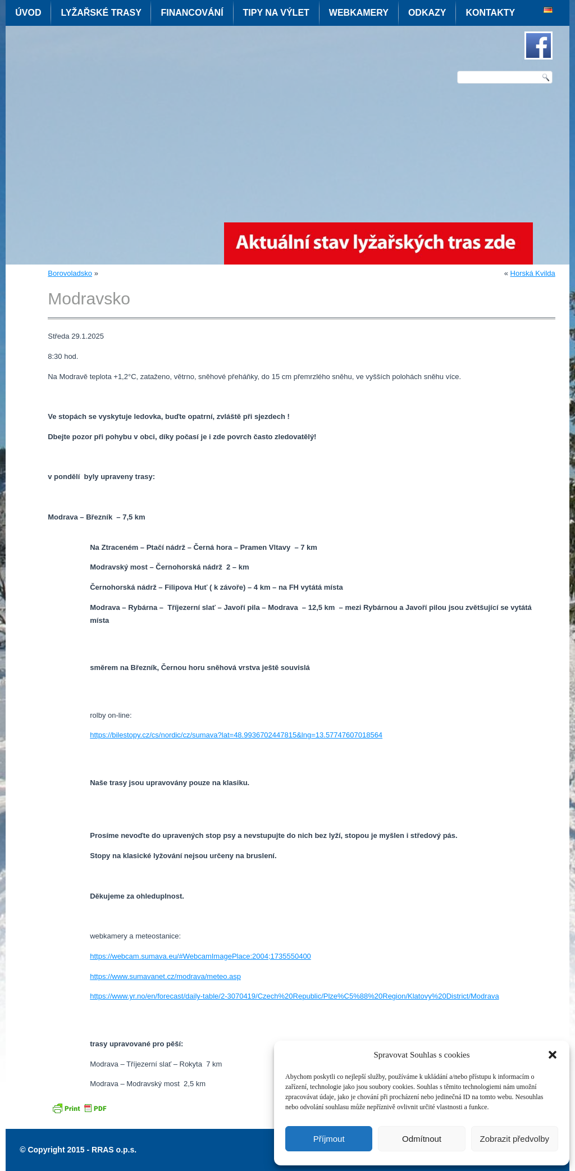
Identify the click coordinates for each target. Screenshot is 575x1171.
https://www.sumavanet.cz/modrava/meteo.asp (165, 976)
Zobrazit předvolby (514, 1138)
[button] (552, 1054)
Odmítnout (421, 1138)
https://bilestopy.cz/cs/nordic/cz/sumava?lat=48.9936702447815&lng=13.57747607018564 (236, 735)
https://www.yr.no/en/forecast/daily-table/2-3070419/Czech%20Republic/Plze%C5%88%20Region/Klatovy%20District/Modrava (294, 996)
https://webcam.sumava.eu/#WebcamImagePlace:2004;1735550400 (200, 956)
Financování (192, 12)
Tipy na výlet (276, 12)
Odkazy (427, 12)
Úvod (28, 12)
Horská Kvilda (532, 273)
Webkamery (359, 12)
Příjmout (329, 1138)
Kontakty (490, 12)
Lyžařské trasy (101, 12)
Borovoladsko (70, 273)
